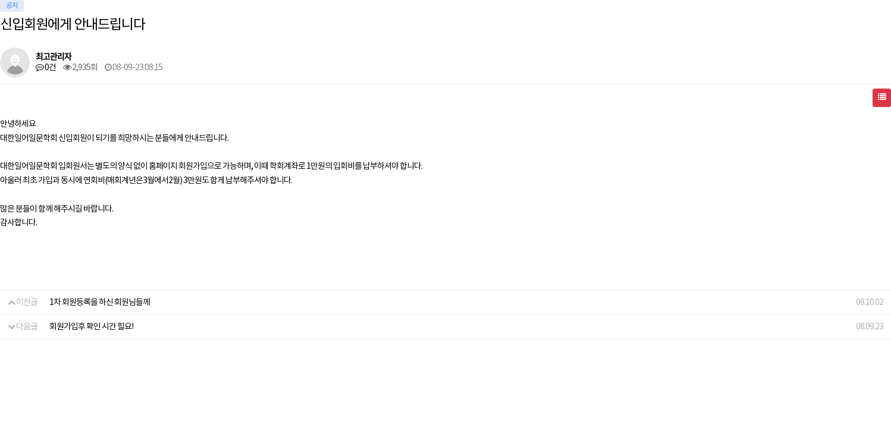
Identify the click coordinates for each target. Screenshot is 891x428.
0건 (46, 68)
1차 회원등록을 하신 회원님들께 (99, 302)
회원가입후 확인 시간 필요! (91, 327)
